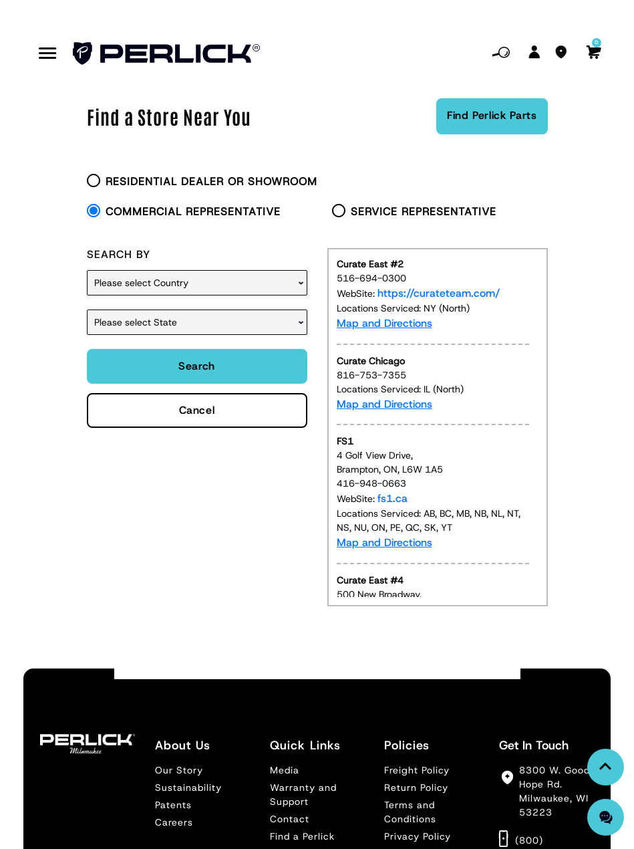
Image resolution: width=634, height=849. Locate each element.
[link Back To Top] (605, 767)
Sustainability (188, 787)
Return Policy (416, 787)
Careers (174, 822)
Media (284, 770)
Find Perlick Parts (492, 115)
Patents (173, 805)
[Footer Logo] (87, 743)
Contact (289, 819)
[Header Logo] (166, 53)
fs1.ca (392, 498)
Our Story (179, 770)
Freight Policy (417, 770)
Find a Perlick (302, 836)
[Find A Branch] (561, 53)
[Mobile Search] (501, 53)
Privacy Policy (417, 836)
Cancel (197, 410)
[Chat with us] (605, 817)
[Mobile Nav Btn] (48, 54)
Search (196, 366)
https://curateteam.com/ (438, 293)
